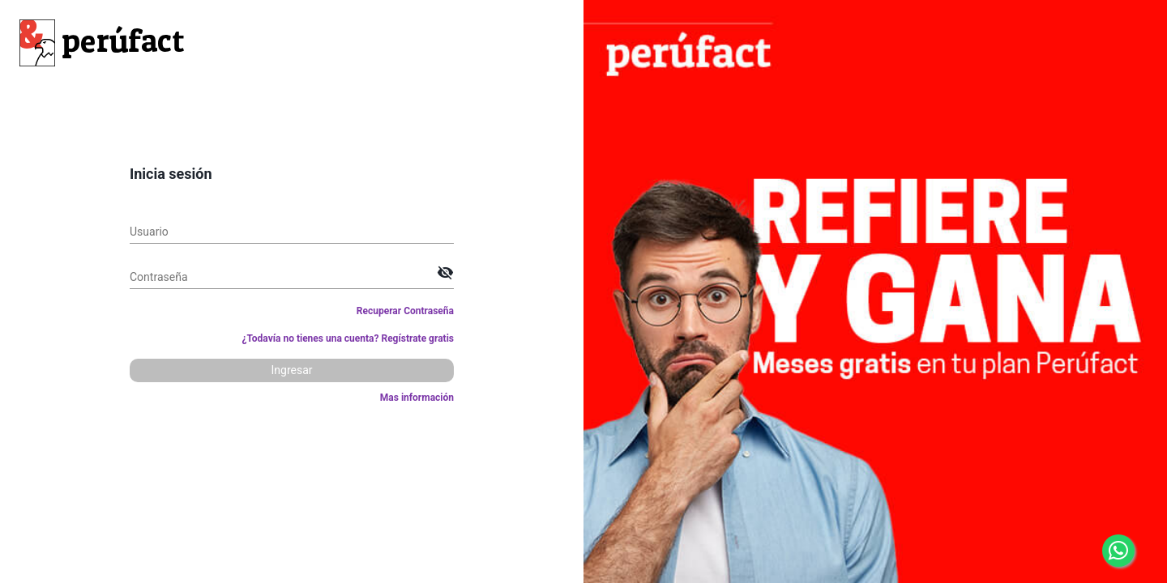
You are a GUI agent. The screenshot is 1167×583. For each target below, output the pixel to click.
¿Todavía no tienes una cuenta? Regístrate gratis (348, 338)
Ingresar (291, 370)
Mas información (417, 397)
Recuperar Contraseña (405, 311)
